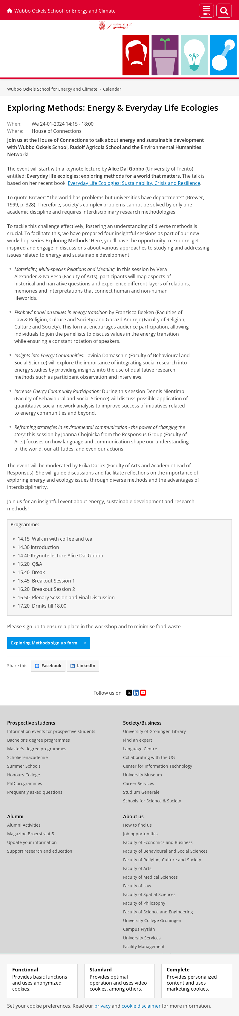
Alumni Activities (24, 825)
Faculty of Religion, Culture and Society (162, 860)
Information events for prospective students (51, 731)
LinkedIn (83, 665)
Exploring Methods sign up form (48, 643)
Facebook (48, 665)
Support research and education (39, 851)
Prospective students (31, 723)
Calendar (112, 89)
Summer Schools (24, 766)
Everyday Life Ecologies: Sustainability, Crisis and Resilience (134, 183)
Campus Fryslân (139, 929)
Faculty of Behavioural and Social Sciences (165, 851)
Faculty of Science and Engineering (158, 912)
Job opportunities (140, 833)
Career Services (138, 783)
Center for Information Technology (157, 766)
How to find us (137, 825)
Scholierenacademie (27, 757)
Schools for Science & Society (152, 801)
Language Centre (140, 749)
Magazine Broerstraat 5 (30, 833)
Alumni (15, 816)
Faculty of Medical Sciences (150, 877)
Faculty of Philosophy (144, 903)
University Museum (142, 775)
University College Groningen (152, 920)
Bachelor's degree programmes (38, 740)
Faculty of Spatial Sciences (149, 894)
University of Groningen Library (154, 731)
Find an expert (137, 740)
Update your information (32, 842)
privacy (102, 1006)
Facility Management (144, 946)
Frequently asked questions (34, 792)
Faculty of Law (137, 886)
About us (133, 816)
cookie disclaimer (141, 1006)
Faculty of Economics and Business (158, 842)
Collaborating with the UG (149, 757)
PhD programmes (24, 783)
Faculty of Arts (137, 868)
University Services (142, 938)
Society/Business (142, 723)
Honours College (23, 775)
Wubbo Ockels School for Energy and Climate (61, 10)
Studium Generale (141, 792)
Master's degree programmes (36, 749)
